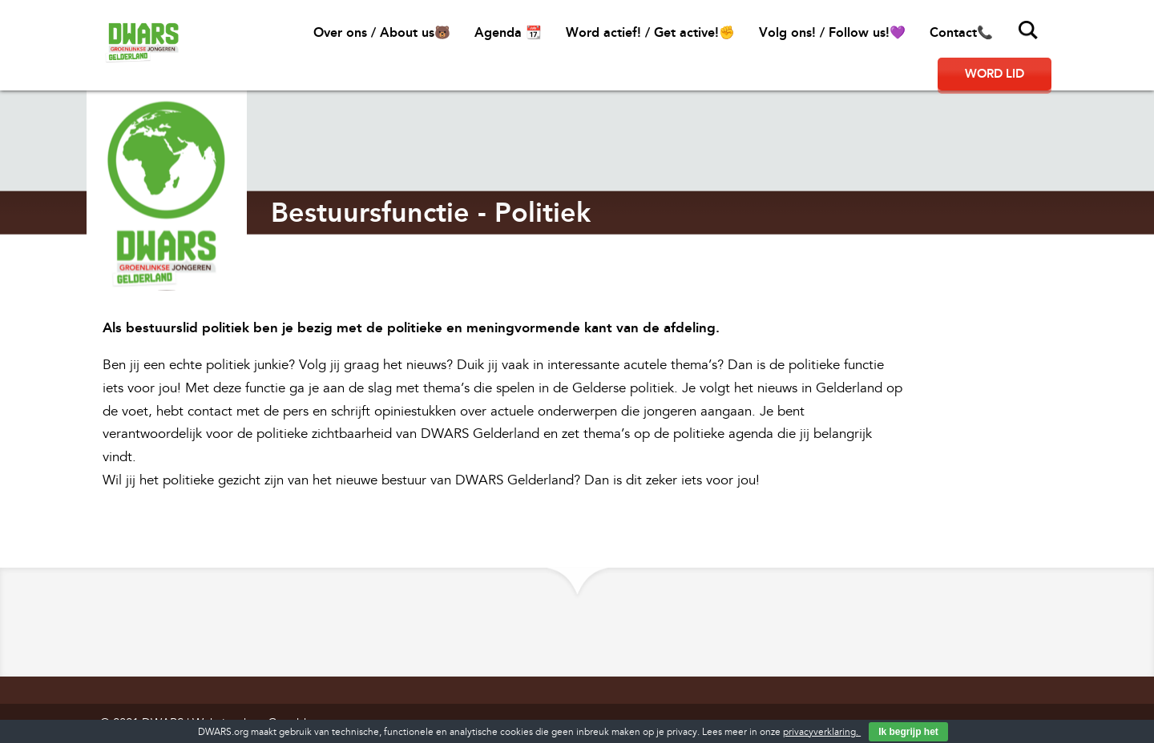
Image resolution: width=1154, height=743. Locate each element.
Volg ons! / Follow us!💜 (832, 32)
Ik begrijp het (908, 731)
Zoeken (1028, 30)
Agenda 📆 (508, 32)
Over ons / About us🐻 (381, 32)
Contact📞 (961, 32)
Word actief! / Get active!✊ (650, 32)
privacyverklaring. (822, 732)
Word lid (994, 73)
